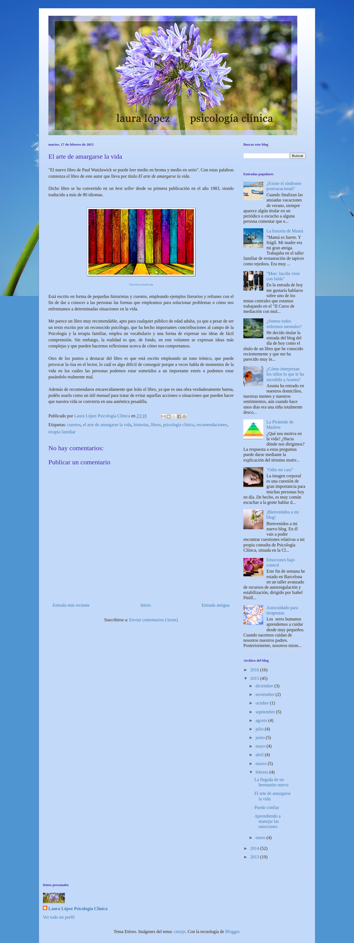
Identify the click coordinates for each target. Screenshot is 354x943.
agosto (262, 720)
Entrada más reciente (71, 605)
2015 (255, 678)
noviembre (265, 694)
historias (141, 424)
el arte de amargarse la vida (107, 424)
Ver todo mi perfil (58, 917)
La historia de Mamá (284, 231)
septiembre (266, 711)
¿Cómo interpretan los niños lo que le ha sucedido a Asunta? (285, 374)
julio (260, 729)
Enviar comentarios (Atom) (153, 619)
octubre (263, 703)
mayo (261, 746)
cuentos (74, 424)
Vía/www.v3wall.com (141, 284)
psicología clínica (178, 424)
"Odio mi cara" (279, 469)
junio (261, 737)
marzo (262, 763)
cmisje (180, 931)
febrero (262, 772)
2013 (255, 857)
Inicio (145, 605)
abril (260, 754)
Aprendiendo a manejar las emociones (267, 821)
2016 (255, 669)
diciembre (265, 685)
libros (156, 424)
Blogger (232, 931)
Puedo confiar (266, 807)
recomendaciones (211, 424)
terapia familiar (62, 431)
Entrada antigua (216, 605)
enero (261, 837)
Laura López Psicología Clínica (78, 908)
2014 (255, 848)
